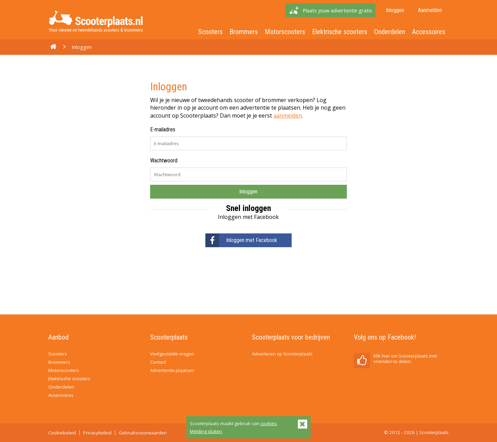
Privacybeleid (97, 433)
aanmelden (287, 115)
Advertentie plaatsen (172, 370)
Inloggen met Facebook (241, 240)
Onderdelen (389, 32)
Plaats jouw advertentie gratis (337, 10)
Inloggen (395, 10)
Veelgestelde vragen (172, 354)
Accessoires (428, 32)
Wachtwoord (163, 160)
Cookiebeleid (62, 433)
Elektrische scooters (339, 32)
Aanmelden (430, 10)
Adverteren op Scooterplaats (282, 354)
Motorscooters (285, 32)
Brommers (244, 32)
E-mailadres (162, 129)
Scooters (210, 32)
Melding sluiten (206, 431)
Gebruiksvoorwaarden (143, 433)
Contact (158, 362)
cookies (269, 423)
